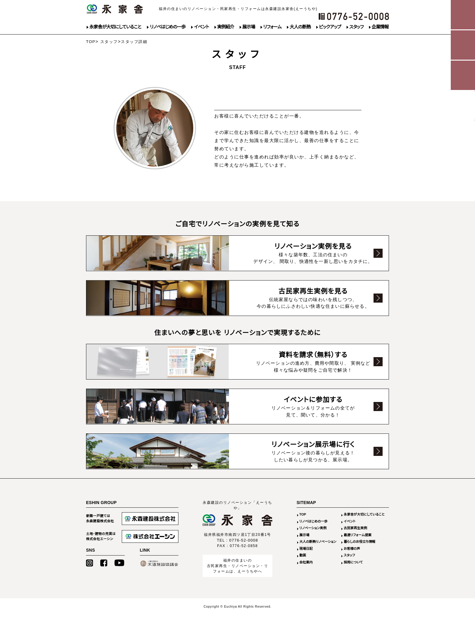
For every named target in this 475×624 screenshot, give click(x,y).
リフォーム (272, 26)
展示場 (248, 26)
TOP (90, 41)
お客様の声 (352, 557)
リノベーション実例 (313, 537)
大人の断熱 (300, 26)
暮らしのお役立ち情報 (359, 551)
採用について (353, 571)
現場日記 (306, 557)
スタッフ (356, 26)
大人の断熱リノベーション (317, 551)
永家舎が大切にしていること (115, 26)
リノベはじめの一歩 (167, 26)
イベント (201, 26)
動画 (302, 564)
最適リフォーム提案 (357, 544)
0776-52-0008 (244, 549)
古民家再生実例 (355, 537)
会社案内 (306, 571)
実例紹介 (225, 26)
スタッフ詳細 (134, 41)
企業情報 (380, 26)
